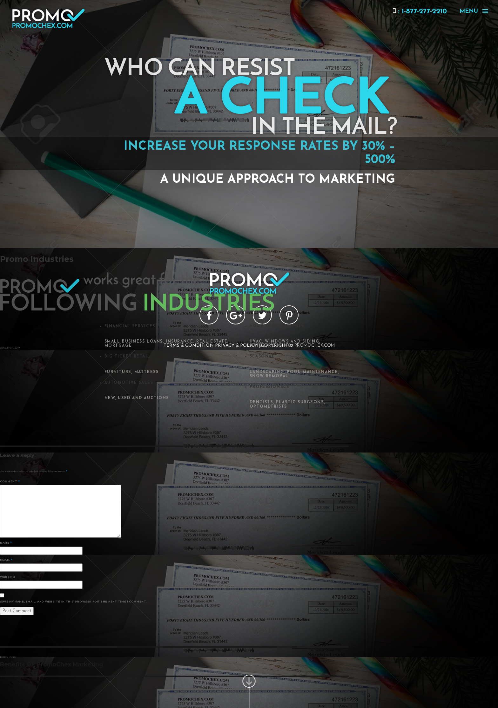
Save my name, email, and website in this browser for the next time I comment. (73, 601)
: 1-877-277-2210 (420, 11)
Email (6, 560)
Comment (10, 481)
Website (7, 576)
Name (6, 542)
